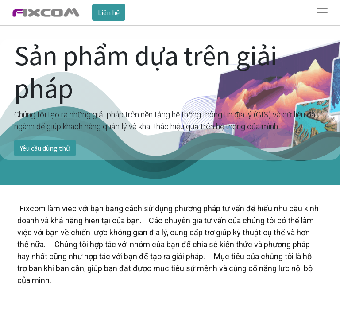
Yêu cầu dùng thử (45, 148)
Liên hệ (109, 12)
